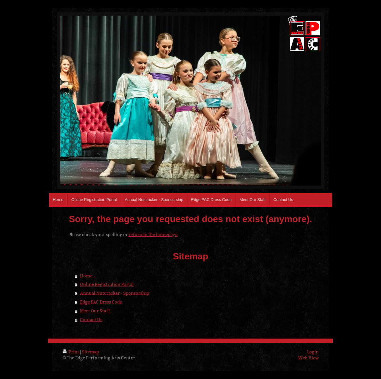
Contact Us (91, 319)
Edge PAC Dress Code (101, 302)
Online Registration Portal (107, 284)
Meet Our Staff (95, 311)
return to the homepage (153, 234)
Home (86, 275)
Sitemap (90, 352)
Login (313, 352)
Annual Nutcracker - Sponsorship (114, 293)
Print (71, 352)
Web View (308, 357)
